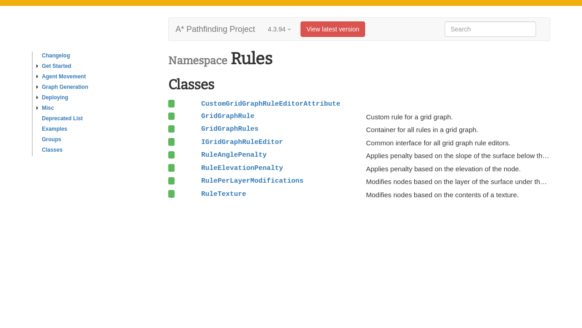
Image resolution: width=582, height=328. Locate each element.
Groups (51, 139)
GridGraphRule (227, 116)
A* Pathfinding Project (215, 29)
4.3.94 (279, 29)
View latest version (332, 29)
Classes (52, 150)
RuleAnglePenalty (233, 154)
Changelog (56, 55)
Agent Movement (61, 76)
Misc (45, 108)
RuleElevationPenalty (242, 168)
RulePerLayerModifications (252, 180)
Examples (54, 129)
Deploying (52, 97)
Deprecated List (62, 118)
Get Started (53, 66)
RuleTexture (223, 194)
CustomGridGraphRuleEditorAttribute (270, 103)
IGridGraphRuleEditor (242, 142)
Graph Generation (62, 87)
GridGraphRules (229, 128)
